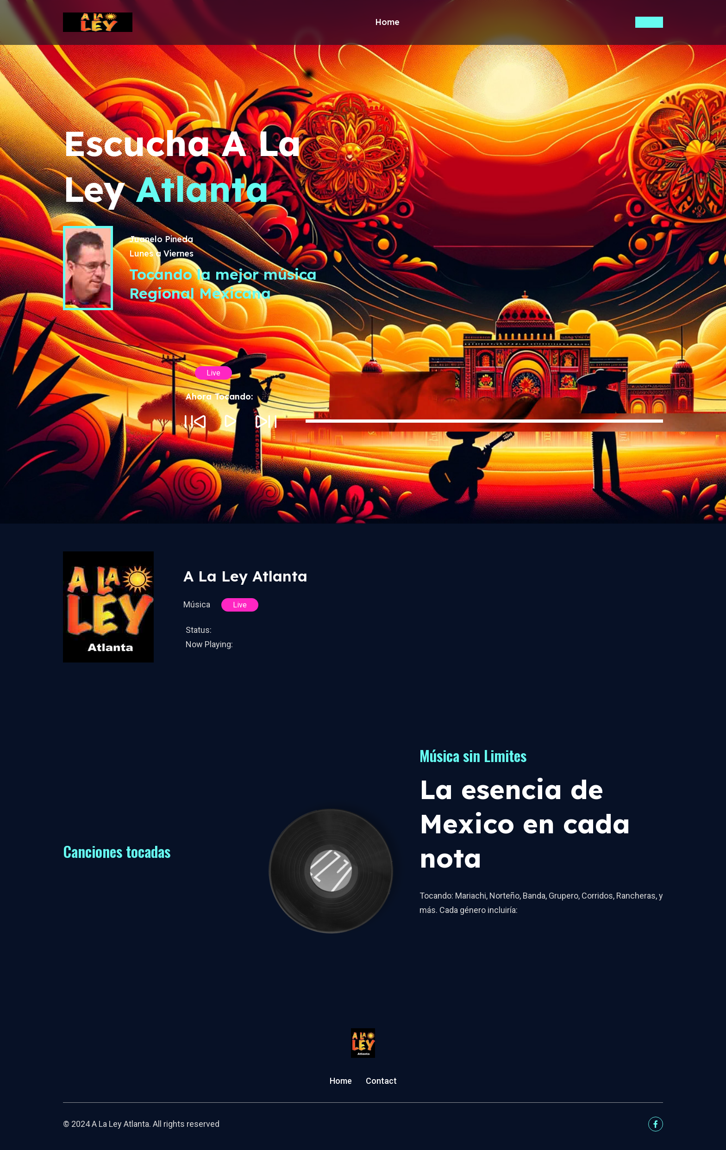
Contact (381, 1081)
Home (387, 23)
